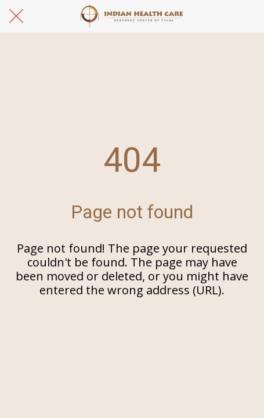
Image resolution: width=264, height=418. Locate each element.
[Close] (16, 16)
